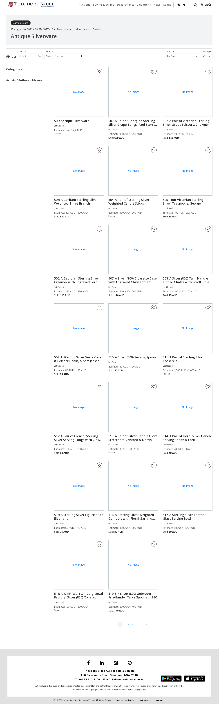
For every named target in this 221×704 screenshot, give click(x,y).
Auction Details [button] (92, 29)
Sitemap (159, 700)
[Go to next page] (141, 624)
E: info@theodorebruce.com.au (123, 679)
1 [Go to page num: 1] (119, 624)
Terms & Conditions (125, 700)
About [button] (167, 4)
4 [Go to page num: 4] (132, 624)
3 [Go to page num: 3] (128, 624)
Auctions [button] (84, 4)
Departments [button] (125, 4)
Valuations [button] (144, 4)
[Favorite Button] (99, 71)
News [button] (157, 4)
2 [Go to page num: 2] (124, 624)
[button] (79, 121)
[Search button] (81, 56)
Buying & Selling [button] (103, 4)
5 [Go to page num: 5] (136, 624)
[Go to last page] (146, 624)
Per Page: (207, 51)
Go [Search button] (39, 56)
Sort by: (171, 51)
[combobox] (182, 56)
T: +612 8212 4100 (87, 679)
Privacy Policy (145, 700)
